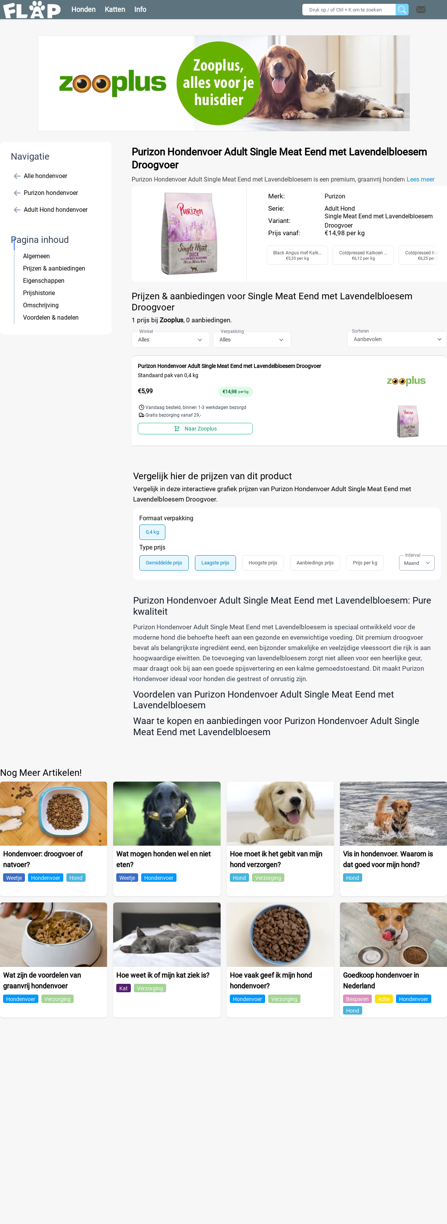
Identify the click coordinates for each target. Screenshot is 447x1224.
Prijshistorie (39, 293)
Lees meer (420, 179)
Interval (413, 555)
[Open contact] (421, 9)
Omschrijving (41, 305)
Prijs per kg (365, 563)
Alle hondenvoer (40, 176)
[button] (431, 9)
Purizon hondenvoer (46, 193)
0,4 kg (152, 532)
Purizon (335, 196)
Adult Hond (340, 208)
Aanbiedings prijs (315, 563)
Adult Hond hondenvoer (50, 210)
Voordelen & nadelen (51, 317)
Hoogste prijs (263, 563)
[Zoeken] (402, 9)
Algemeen (36, 256)
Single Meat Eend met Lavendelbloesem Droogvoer (379, 221)
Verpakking (232, 331)
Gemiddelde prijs (164, 563)
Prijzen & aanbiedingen (54, 268)
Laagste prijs (215, 563)
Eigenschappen (43, 280)
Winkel (146, 331)
